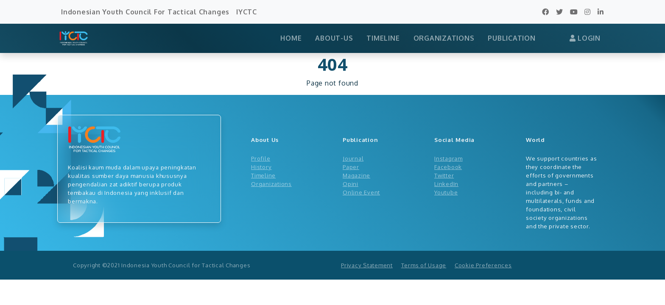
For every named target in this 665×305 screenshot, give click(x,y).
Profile (260, 158)
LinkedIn (446, 183)
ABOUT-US (334, 38)
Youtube (446, 192)
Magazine (356, 175)
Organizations (271, 183)
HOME (291, 38)
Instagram (448, 158)
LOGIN (585, 38)
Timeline (263, 175)
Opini (350, 183)
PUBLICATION (511, 38)
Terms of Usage (424, 265)
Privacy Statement (367, 265)
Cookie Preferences (483, 265)
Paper (351, 166)
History (261, 166)
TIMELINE (383, 38)
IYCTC (246, 12)
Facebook (448, 166)
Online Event (361, 192)
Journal (353, 158)
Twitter (444, 175)
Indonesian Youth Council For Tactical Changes (145, 12)
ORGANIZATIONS (444, 38)
